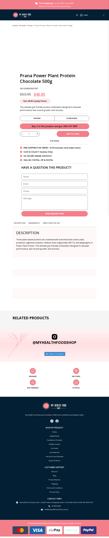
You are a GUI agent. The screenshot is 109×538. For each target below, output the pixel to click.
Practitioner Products (54, 441)
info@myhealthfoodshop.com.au (56, 511)
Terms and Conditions (55, 489)
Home (15, 25)
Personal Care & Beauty (54, 458)
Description (20, 224)
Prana (30, 25)
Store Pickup (72, 118)
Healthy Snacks (54, 446)
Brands (23, 25)
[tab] (20, 225)
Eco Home (54, 450)
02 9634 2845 (56, 507)
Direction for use (55, 224)
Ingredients (36, 224)
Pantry (54, 433)
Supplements (54, 437)
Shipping (54, 485)
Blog (54, 477)
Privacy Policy (54, 493)
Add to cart (72, 135)
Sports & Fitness (54, 462)
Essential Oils (54, 454)
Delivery (37, 118)
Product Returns (54, 481)
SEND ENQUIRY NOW (54, 215)
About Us (54, 473)
